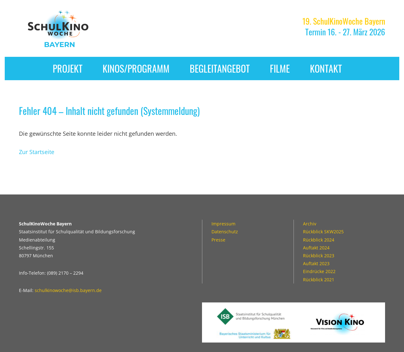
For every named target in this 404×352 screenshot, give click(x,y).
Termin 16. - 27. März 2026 (343, 26)
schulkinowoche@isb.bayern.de (68, 290)
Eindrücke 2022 (319, 271)
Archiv (309, 224)
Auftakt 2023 (316, 263)
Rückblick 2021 (318, 280)
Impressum (223, 224)
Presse (218, 240)
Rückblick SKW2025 (323, 232)
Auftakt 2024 (316, 248)
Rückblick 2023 (318, 256)
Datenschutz (224, 232)
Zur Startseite (36, 152)
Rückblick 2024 (318, 240)
